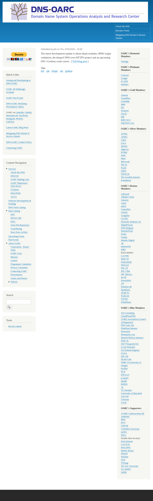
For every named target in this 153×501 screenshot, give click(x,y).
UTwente (125, 399)
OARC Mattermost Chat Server (19, 184)
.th (122, 387)
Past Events (13, 240)
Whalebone (126, 302)
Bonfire (19, 118)
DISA (123, 435)
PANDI (124, 368)
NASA (124, 353)
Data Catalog (14, 211)
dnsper (55, 71)
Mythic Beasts (127, 451)
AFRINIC (125, 416)
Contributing (16, 229)
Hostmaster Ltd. (128, 334)
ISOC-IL (125, 341)
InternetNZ (126, 246)
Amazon (124, 200)
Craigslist (125, 215)
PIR (122, 117)
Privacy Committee (19, 267)
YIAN (123, 402)
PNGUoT (125, 375)
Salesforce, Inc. (128, 123)
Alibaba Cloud (127, 197)
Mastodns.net (12, 115)
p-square (125, 378)
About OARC (14, 243)
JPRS (123, 249)
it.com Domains (128, 347)
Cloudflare (125, 98)
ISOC (123, 155)
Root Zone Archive (19, 232)
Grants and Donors (19, 278)
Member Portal (122, 31)
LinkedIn (20, 112)
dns (42, 71)
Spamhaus (125, 290)
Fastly (123, 234)
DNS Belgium (127, 228)
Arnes (123, 203)
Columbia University (130, 429)
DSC (13, 214)
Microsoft (125, 161)
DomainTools (127, 231)
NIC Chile (125, 271)
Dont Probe (16, 193)
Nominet (125, 111)
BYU (123, 423)
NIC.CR (124, 356)
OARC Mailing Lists (20, 179)
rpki (48, 71)
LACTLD (125, 444)
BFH (123, 419)
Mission (14, 257)
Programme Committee (21, 264)
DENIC (124, 146)
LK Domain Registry (130, 350)
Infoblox (125, 84)
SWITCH (125, 174)
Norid (123, 168)
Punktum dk (126, 287)
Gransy (124, 237)
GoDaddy (125, 101)
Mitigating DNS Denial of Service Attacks (131, 36)
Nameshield (126, 262)
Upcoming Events (16, 236)
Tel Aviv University (129, 466)
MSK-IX (125, 259)
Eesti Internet (127, 441)
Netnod (124, 453)
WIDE (124, 472)
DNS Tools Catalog (17, 207)
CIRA (123, 140)
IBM (123, 104)
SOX (123, 460)
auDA (123, 206)
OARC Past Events (14, 98)
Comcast (125, 75)
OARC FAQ (16, 253)
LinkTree (10, 122)
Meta (123, 158)
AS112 (14, 197)
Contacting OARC (14, 148)
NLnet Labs (126, 359)
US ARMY (126, 469)
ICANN (124, 81)
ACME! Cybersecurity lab (132, 413)
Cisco (123, 143)
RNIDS (124, 384)
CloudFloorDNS (128, 316)
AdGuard (125, 194)
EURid (124, 152)
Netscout (125, 265)
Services (12, 169)
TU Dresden (126, 390)
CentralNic (126, 209)
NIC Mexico (126, 274)
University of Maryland (131, 393)
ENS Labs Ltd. (127, 325)
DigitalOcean (127, 225)
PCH (123, 372)
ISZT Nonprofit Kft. (130, 344)
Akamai (124, 95)
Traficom (125, 296)
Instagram (10, 118)
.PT (122, 283)
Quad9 (124, 381)
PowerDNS (126, 280)
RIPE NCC (126, 120)
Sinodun (124, 457)
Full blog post (80, 61)
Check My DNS (123, 26)
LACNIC (125, 256)
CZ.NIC (124, 219)
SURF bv (125, 293)
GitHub (28, 112)
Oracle (124, 114)
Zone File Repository (20, 225)
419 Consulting (127, 313)
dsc (61, 71)
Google (124, 78)
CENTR (124, 426)
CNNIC (124, 212)
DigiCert (125, 149)
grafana (68, 71)
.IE (122, 243)
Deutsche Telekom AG (131, 222)
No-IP (123, 277)
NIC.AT (124, 268)
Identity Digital (127, 240)
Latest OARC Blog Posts (17, 127)
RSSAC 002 (16, 218)
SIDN (123, 171)
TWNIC (124, 299)
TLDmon (15, 189)
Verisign (124, 61)
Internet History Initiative (132, 338)
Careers (14, 260)
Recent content (15, 326)
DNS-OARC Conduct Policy (19, 142)
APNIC (124, 137)
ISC (122, 107)
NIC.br (124, 165)
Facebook (23, 115)
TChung (124, 463)
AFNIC (124, 134)
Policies (14, 282)
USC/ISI (125, 396)
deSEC (124, 432)
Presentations (16, 274)
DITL (13, 221)
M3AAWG (126, 447)
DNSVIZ (15, 176)
